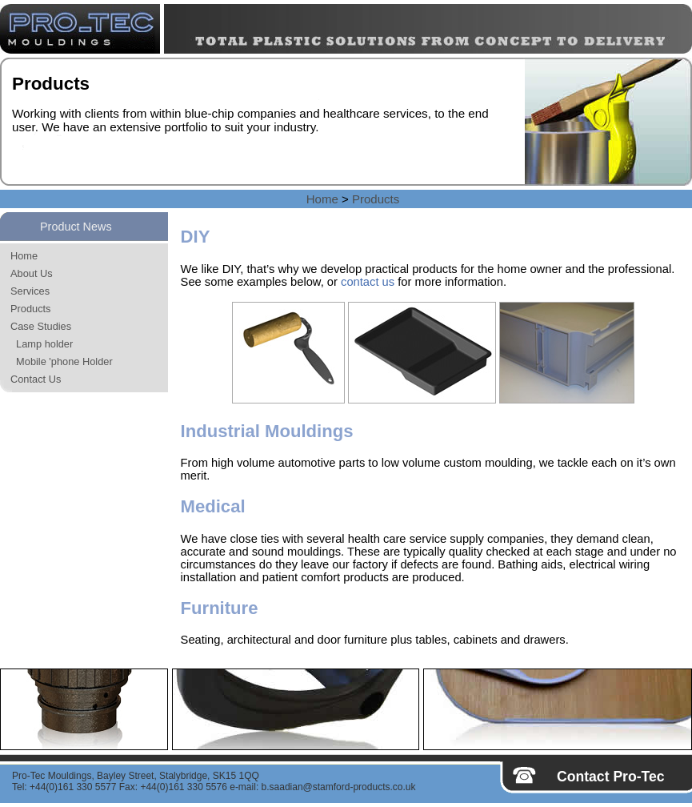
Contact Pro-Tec (611, 777)
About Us (31, 273)
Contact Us (35, 379)
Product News (76, 226)
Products (375, 199)
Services (30, 291)
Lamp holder (41, 344)
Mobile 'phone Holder (61, 361)
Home (322, 199)
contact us (367, 281)
